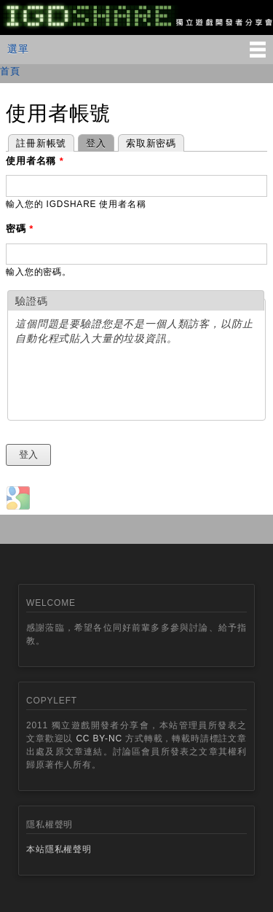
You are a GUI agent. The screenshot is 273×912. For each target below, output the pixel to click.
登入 (92, 142)
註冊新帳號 (41, 143)
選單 (18, 49)
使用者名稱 (35, 160)
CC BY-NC (99, 738)
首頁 (10, 71)
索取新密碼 (151, 143)
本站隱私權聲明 (59, 849)
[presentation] (126, 384)
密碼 (19, 228)
